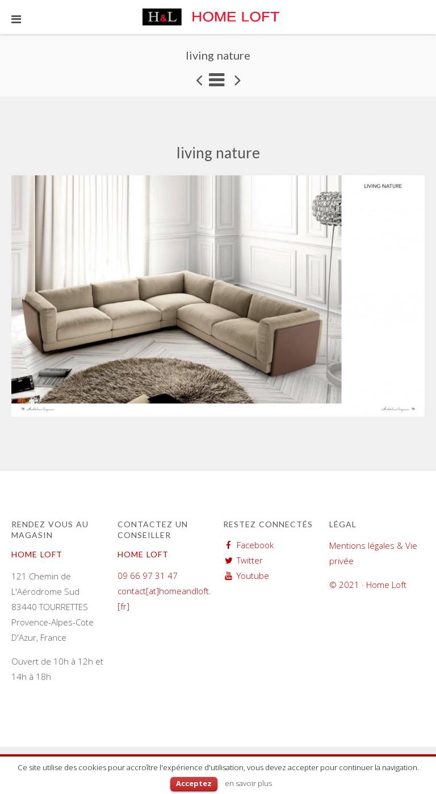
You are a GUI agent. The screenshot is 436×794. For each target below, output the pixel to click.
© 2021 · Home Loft (367, 584)
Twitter (250, 560)
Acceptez (194, 783)
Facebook (255, 545)
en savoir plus (248, 783)
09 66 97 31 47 (148, 575)
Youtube (253, 575)
